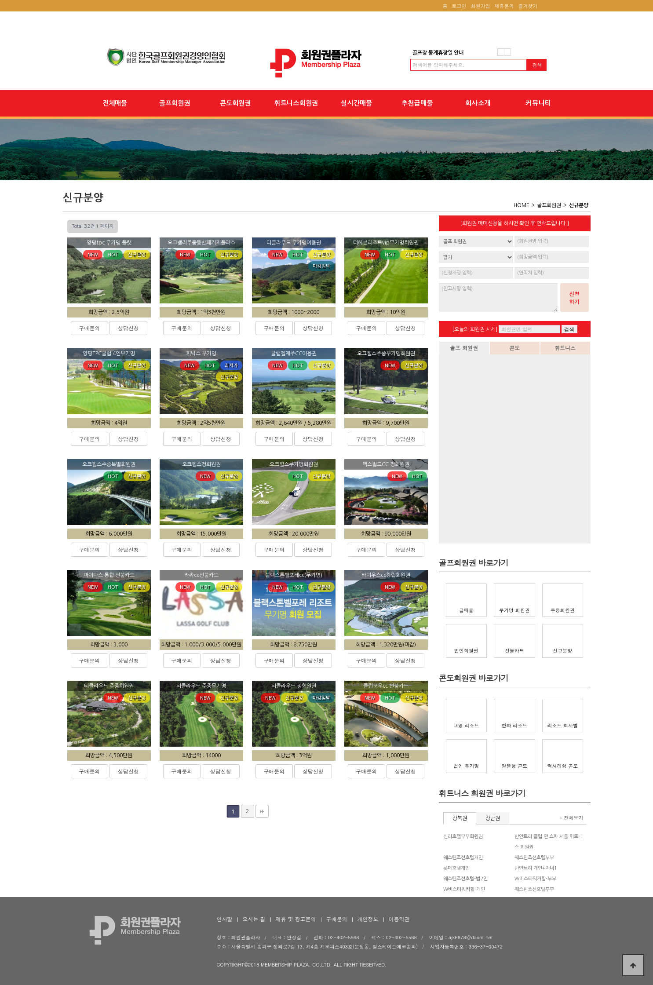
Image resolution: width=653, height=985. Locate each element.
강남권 (492, 818)
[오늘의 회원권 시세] (474, 329)
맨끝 (262, 811)
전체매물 (114, 103)
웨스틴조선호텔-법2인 (465, 878)
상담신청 (128, 328)
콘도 (514, 347)
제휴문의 (504, 6)
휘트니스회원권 (296, 103)
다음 (507, 52)
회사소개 (477, 103)
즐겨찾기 (528, 6)
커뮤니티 (538, 103)
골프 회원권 (464, 347)
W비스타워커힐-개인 (464, 889)
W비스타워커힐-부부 (535, 878)
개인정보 (368, 919)
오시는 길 (254, 919)
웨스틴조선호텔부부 (534, 857)
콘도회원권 (235, 103)
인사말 (225, 919)
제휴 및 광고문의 (296, 919)
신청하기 (574, 297)
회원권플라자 (327, 63)
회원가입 (480, 6)
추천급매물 (417, 103)
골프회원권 (174, 103)
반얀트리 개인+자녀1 (535, 868)
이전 (500, 52)
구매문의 (89, 328)
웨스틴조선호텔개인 (463, 857)
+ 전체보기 (571, 817)
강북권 (459, 818)
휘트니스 (565, 347)
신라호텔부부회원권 (463, 836)
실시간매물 (356, 103)
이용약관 (399, 919)
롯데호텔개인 (456, 868)
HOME (521, 205)
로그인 (459, 6)
